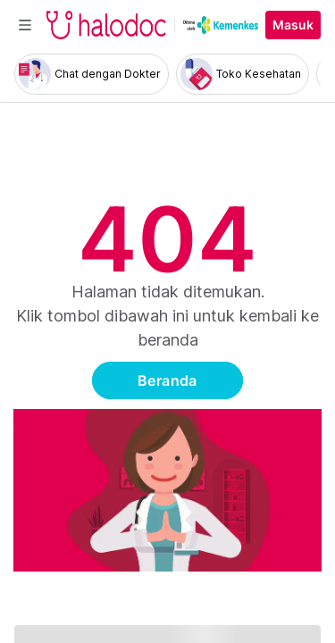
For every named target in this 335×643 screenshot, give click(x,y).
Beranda (167, 380)
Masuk (293, 25)
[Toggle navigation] (25, 25)
